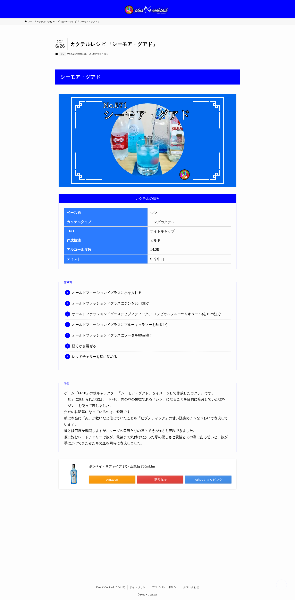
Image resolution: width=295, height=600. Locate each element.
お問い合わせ (191, 587)
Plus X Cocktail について (110, 587)
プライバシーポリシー (165, 587)
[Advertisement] (147, 532)
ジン (62, 54)
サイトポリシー (138, 587)
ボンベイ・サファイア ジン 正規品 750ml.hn (122, 466)
